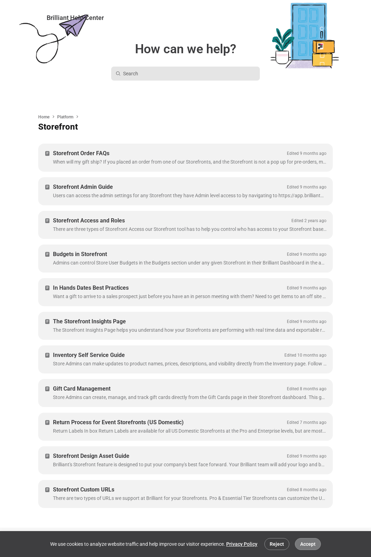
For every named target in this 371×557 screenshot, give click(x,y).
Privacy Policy (241, 544)
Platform (65, 117)
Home (43, 117)
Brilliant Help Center (75, 17)
